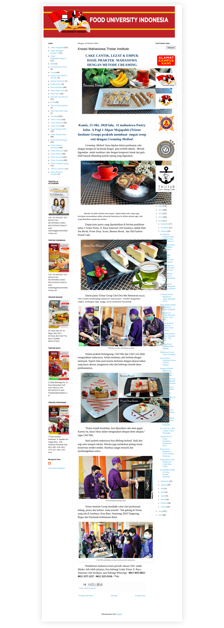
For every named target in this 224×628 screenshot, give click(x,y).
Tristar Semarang (57, 160)
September (165, 481)
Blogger (119, 614)
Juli (162, 488)
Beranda (114, 595)
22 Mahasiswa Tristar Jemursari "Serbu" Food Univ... (167, 316)
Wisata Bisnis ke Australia (57, 173)
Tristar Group (56, 126)
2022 (161, 213)
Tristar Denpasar (57, 123)
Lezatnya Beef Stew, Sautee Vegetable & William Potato (168, 381)
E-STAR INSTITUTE (59, 67)
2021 (161, 217)
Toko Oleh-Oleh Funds (59, 111)
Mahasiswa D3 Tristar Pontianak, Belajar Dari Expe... (166, 441)
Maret (163, 499)
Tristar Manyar (56, 154)
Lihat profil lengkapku (56, 468)
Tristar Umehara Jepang (59, 163)
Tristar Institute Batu (58, 134)
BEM (53, 64)
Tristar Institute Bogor (59, 140)
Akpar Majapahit (90, 588)
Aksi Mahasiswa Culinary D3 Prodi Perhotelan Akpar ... (167, 277)
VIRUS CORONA (58, 169)
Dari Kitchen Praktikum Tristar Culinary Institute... (168, 361)
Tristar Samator (56, 157)
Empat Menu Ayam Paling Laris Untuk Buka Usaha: (167, 462)
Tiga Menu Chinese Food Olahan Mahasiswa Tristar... (167, 248)
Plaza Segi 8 (55, 94)
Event (53, 72)
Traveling (54, 116)
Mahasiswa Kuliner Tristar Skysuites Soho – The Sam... (167, 337)
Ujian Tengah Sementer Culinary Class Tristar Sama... (167, 258)
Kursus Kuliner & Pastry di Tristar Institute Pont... (167, 267)
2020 (161, 221)
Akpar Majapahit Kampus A (57, 52)
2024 (161, 206)
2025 (161, 202)
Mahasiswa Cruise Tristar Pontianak (167, 353)
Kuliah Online (56, 84)
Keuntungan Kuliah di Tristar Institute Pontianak (167, 473)
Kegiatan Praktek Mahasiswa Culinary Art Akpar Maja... (166, 371)
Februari (164, 503)
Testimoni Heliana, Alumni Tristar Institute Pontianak (167, 421)
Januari (164, 507)
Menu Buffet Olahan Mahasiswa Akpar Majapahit (168, 307)
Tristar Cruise (56, 119)
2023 (161, 210)
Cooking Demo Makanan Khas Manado (167, 346)
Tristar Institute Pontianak (56, 146)
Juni (162, 492)
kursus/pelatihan (57, 87)
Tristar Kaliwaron (57, 151)
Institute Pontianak (58, 81)
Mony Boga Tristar (58, 90)
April (163, 496)
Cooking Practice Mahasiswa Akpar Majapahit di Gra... (167, 297)
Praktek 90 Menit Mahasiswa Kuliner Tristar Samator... (167, 326)
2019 (161, 511)
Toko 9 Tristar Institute (59, 105)
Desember (165, 224)
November (165, 228)
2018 (161, 515)
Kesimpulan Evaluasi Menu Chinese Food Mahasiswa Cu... (167, 237)
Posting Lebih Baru (86, 595)
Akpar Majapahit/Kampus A (59, 57)
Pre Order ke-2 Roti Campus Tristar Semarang (167, 430)
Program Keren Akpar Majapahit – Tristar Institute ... (167, 287)
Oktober (164, 231)
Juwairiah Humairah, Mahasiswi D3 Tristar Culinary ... (167, 410)
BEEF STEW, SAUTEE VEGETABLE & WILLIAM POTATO (167, 397)
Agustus (164, 485)
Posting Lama (140, 595)
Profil (53, 102)
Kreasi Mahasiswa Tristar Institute (167, 388)
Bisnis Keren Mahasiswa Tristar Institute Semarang (167, 452)
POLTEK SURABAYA (59, 97)
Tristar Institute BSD (58, 129)
